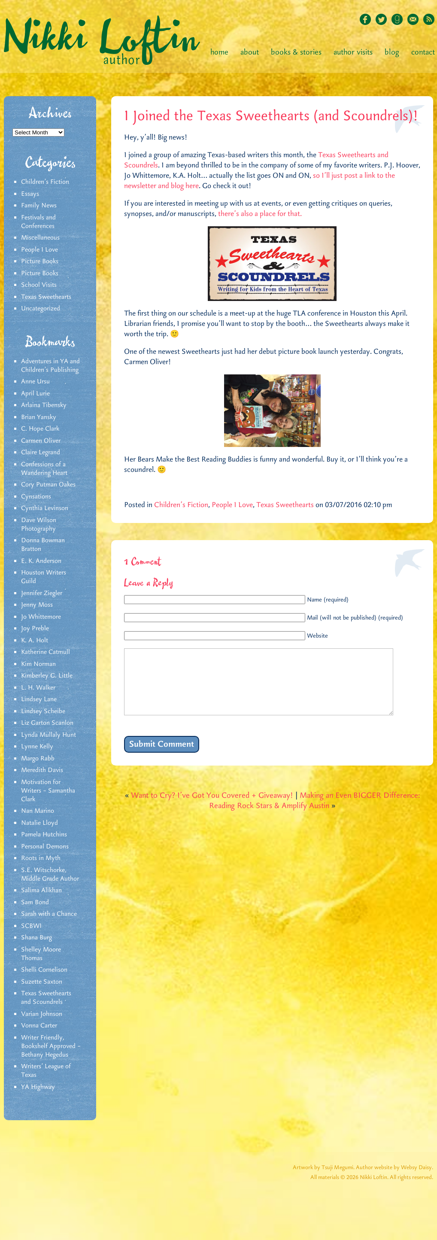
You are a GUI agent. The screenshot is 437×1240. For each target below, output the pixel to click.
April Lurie (35, 393)
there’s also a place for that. (260, 214)
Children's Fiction (45, 182)
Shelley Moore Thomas (41, 954)
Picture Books (39, 261)
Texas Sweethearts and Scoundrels (46, 997)
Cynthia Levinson (44, 508)
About (249, 52)
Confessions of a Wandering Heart (44, 468)
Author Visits (353, 52)
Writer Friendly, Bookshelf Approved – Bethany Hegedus (51, 1046)
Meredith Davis (42, 770)
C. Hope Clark (40, 429)
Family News (39, 205)
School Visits (39, 285)
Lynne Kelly (37, 746)
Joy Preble (35, 628)
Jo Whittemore (41, 617)
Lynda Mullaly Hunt (48, 735)
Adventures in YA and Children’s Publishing (50, 365)
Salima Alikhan (41, 890)
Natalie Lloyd (39, 823)
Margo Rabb (38, 758)
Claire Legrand (40, 452)
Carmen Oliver (41, 441)
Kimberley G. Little (47, 676)
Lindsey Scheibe (43, 711)
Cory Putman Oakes (48, 484)
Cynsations (36, 496)
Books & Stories (296, 52)
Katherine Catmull (45, 652)
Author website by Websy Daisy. (394, 1167)
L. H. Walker (38, 688)
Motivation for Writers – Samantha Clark (48, 791)
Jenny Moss (37, 605)
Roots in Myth (41, 858)
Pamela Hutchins (44, 834)
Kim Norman (38, 664)
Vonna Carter (39, 1025)
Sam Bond (35, 902)
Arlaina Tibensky (44, 405)
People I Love (39, 250)
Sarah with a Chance (49, 914)
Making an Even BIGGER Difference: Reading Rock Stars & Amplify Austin (314, 813)
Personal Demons (45, 846)
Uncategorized (40, 308)
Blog (392, 52)
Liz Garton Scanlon (47, 723)
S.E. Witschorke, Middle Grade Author (50, 874)
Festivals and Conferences (38, 222)
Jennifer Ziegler (41, 593)
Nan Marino (37, 811)
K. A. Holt (34, 640)
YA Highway (38, 1087)
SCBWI (31, 926)
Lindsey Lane (39, 699)
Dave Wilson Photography (38, 524)
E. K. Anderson (41, 561)
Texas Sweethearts (46, 297)
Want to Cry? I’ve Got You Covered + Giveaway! (212, 808)
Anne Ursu (35, 381)
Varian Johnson (41, 1014)
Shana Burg (36, 937)
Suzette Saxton (41, 982)
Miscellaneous (40, 238)
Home (219, 52)
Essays (30, 194)
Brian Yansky (38, 417)
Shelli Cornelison (44, 970)
